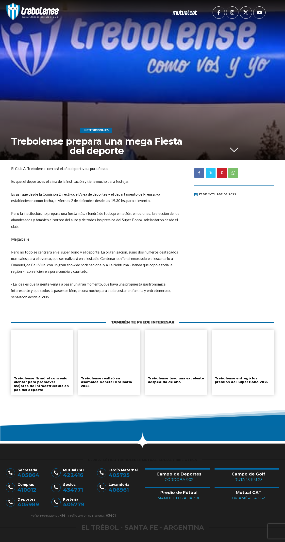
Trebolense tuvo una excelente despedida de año (176, 380)
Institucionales (96, 130)
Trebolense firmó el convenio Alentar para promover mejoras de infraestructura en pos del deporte (41, 384)
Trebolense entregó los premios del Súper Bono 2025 (241, 380)
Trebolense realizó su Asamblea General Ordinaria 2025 (106, 382)
